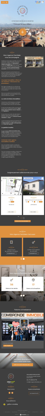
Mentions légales (22, 411)
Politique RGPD (35, 411)
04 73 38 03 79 (32, 380)
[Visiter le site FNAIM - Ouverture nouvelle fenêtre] (4, 404)
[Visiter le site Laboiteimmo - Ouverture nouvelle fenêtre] (24, 414)
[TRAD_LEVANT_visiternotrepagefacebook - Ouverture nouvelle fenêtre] (9, 393)
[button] (24, 218)
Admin (29, 411)
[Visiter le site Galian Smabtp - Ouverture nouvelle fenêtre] (12, 404)
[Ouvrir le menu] (4, 2)
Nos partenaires (14, 411)
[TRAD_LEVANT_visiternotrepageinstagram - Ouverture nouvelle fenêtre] (12, 393)
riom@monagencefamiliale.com (34, 382)
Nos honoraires (7, 411)
